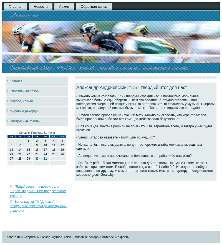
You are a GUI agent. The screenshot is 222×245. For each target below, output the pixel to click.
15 (28, 149)
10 (45, 145)
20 (11, 154)
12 (62, 145)
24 (45, 154)
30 (36, 158)
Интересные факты (25, 121)
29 (28, 158)
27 (11, 158)
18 (54, 149)
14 (19, 149)
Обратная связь (93, 6)
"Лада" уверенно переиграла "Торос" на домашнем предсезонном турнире (38, 191)
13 (11, 149)
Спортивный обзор (24, 91)
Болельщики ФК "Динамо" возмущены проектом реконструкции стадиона (38, 206)
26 (62, 154)
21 (19, 154)
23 (36, 154)
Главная (15, 6)
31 (45, 158)
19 (62, 149)
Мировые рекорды (24, 111)
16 (36, 149)
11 (54, 145)
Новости (40, 6)
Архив (64, 6)
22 (28, 154)
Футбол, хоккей (21, 101)
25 (54, 154)
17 (45, 149)
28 (19, 158)
